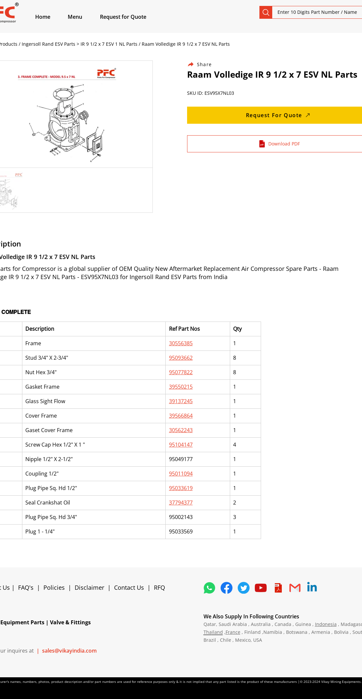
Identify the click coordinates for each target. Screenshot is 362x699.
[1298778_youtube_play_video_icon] (261, 588)
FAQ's (26, 587)
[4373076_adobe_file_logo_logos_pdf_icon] (278, 588)
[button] (82, 17)
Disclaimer (91, 587)
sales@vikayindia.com (69, 650)
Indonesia (326, 624)
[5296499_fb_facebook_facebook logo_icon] (226, 588)
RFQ (159, 587)
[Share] (203, 64)
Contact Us (129, 587)
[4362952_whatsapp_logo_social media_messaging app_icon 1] (209, 588)
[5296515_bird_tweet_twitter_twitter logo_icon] (244, 588)
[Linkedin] (312, 588)
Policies (54, 587)
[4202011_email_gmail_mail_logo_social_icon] (295, 588)
